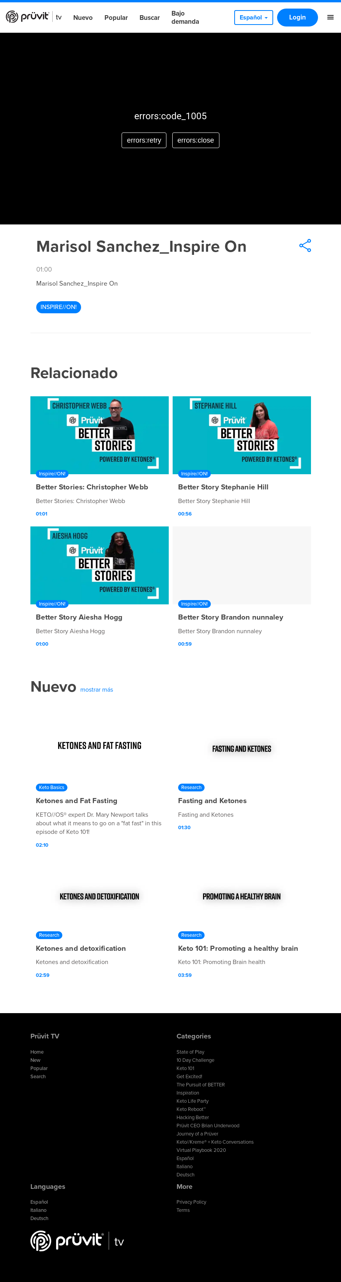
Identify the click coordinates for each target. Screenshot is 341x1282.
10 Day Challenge (195, 1060)
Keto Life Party (192, 1101)
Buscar (150, 18)
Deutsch (185, 1175)
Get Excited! (189, 1077)
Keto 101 (185, 1068)
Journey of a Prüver (197, 1134)
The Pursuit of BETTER (201, 1085)
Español (185, 1158)
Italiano (185, 1167)
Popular (116, 18)
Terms (183, 1210)
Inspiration (188, 1093)
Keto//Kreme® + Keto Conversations (215, 1142)
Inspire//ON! (59, 307)
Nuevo (83, 18)
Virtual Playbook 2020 (201, 1150)
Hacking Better (193, 1117)
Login (297, 17)
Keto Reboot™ (191, 1109)
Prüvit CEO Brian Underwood (208, 1126)
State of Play (190, 1052)
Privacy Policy (191, 1202)
